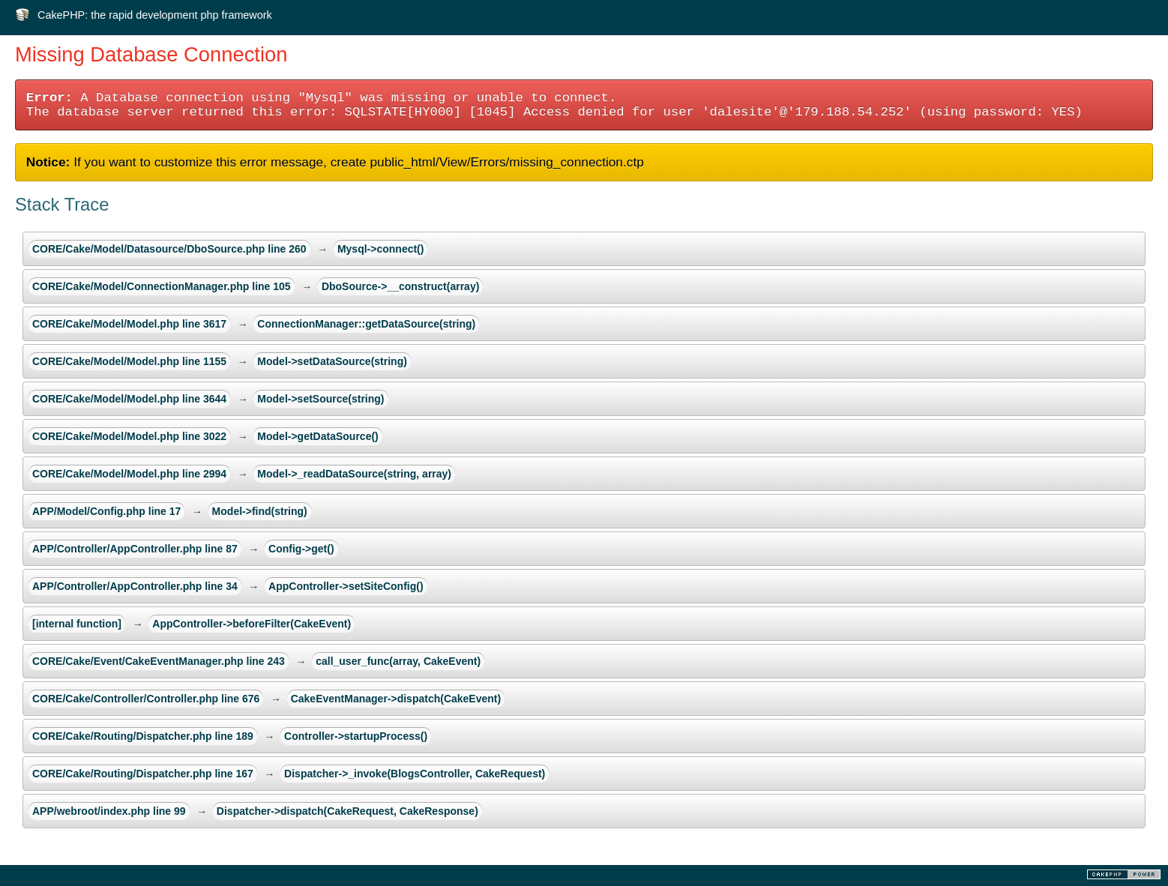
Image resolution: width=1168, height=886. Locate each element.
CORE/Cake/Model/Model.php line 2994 (129, 474)
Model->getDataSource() (317, 436)
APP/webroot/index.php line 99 (109, 811)
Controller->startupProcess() (355, 736)
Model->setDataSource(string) (332, 361)
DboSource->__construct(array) (400, 286)
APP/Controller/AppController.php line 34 (135, 586)
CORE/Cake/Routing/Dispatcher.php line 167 (142, 774)
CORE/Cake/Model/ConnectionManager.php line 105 (161, 286)
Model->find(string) (259, 511)
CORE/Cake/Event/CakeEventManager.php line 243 (158, 661)
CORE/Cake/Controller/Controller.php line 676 (145, 699)
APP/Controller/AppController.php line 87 (135, 549)
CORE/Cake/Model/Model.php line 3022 (129, 436)
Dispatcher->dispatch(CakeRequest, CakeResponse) (347, 811)
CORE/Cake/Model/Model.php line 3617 (129, 324)
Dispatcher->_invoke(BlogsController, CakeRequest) (414, 774)
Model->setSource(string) (320, 399)
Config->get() (301, 549)
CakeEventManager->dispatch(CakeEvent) (396, 699)
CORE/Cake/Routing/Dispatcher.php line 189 (142, 736)
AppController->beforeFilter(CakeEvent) (251, 624)
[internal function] (76, 624)
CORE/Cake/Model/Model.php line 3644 (129, 399)
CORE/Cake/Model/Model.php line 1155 (129, 361)
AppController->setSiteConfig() (346, 586)
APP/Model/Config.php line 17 (106, 511)
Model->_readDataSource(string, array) (354, 474)
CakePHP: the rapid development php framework (154, 15)
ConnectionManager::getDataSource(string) (366, 324)
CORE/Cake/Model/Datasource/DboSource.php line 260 (169, 249)
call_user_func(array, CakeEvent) (398, 661)
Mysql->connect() (380, 249)
